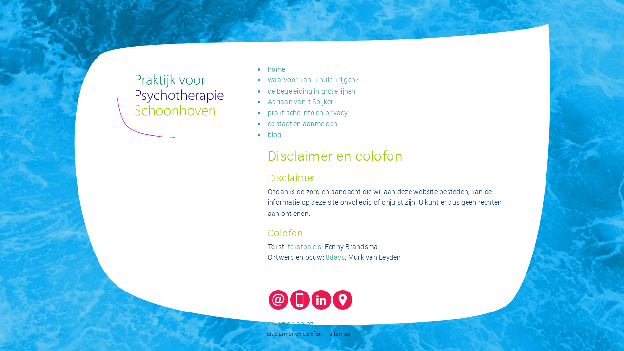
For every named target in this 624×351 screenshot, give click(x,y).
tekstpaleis (305, 246)
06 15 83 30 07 (291, 324)
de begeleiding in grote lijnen (312, 91)
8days (335, 257)
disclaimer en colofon (294, 333)
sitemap (339, 333)
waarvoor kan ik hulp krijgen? (313, 79)
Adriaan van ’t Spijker (300, 101)
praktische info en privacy (308, 112)
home (276, 69)
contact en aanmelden (302, 123)
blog (274, 134)
